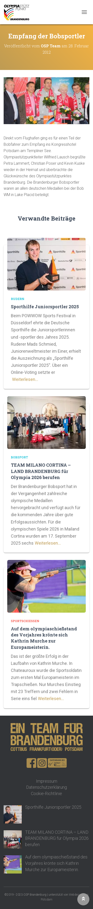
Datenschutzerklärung (46, 787)
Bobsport (19, 457)
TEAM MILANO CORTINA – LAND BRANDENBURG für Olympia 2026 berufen (41, 471)
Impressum (46, 781)
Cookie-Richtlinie (46, 793)
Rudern (17, 299)
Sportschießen (25, 621)
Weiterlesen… (25, 379)
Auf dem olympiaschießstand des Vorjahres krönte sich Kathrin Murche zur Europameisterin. (44, 638)
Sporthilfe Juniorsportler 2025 (45, 306)
